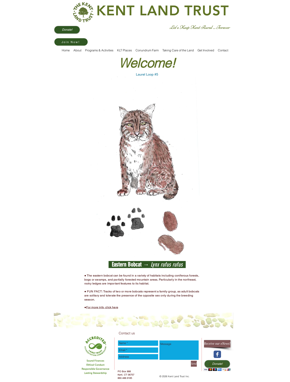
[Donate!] (67, 29)
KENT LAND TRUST (162, 10)
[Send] (194, 364)
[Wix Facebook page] (217, 354)
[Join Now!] (71, 42)
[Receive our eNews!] (217, 343)
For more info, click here (102, 307)
